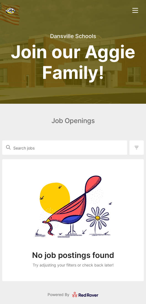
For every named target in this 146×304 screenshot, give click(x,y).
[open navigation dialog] (135, 10)
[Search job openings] (67, 150)
